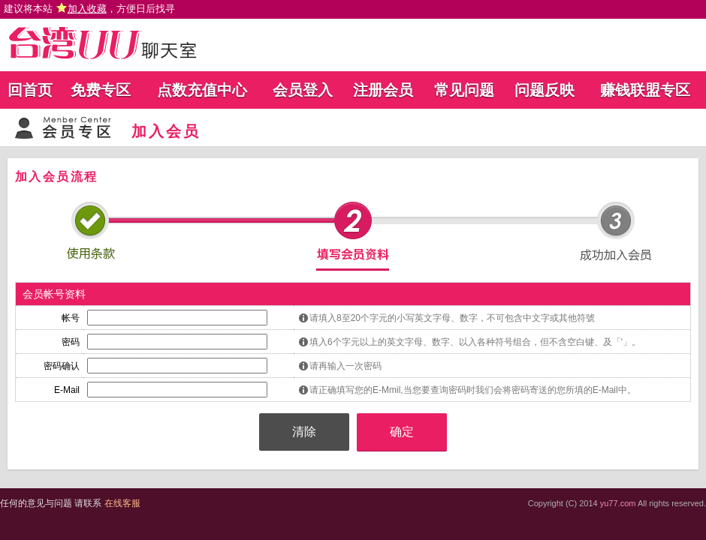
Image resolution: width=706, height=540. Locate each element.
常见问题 (464, 90)
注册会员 (383, 90)
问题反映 (544, 90)
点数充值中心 (202, 90)
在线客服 (122, 503)
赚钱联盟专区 (645, 90)
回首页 (30, 90)
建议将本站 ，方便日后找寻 (89, 8)
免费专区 (101, 90)
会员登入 (303, 90)
